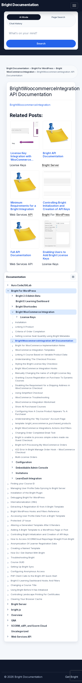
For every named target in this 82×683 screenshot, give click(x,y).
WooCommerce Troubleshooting (32, 397)
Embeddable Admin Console (32, 467)
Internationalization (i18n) (24, 502)
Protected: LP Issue (21, 520)
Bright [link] (46, 214)
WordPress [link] (63, 214)
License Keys (28, 317)
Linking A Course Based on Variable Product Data (41, 354)
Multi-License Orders (26, 457)
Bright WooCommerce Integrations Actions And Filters (43, 428)
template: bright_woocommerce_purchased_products (43, 423)
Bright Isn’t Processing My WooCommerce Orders (41, 444)
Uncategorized (19, 631)
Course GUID (17, 562)
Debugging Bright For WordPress (28, 497)
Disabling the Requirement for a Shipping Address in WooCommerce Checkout (42, 387)
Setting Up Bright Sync (22, 566)
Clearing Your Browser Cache (26, 599)
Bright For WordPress (23, 291)
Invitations (22, 473)
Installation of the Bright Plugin (27, 492)
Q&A (13, 620)
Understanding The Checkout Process (35, 359)
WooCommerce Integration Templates (35, 350)
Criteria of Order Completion (30, 331)
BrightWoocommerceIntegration (30, 104)
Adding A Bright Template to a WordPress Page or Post (39, 529)
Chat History (15, 23)
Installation (20, 322)
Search (41, 43)
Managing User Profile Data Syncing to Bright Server (38, 488)
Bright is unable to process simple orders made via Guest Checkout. (41, 439)
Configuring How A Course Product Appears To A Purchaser (41, 413)
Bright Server (19, 604)
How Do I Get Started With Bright (28, 552)
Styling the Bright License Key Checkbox (36, 363)
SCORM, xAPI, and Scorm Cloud (29, 625)
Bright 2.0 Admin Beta (28, 296)
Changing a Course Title (23, 585)
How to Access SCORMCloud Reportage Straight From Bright (42, 539)
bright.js (16, 609)
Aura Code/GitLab (21, 285)
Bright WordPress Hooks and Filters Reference (35, 511)
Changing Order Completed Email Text (35, 432)
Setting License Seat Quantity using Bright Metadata (42, 336)
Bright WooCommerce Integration (35, 312)
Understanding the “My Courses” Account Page (40, 418)
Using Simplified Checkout (29, 392)
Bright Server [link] (50, 165)
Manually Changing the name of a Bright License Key (43, 373)
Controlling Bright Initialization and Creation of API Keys (39, 534)
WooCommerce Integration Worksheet (35, 402)
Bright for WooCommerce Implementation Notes (40, 345)
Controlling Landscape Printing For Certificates (35, 594)
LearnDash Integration (29, 478)
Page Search (58, 17)
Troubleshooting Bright (22, 557)
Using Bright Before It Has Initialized (29, 589)
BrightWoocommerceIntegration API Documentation (44, 340)
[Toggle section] (8, 285)
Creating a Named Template (25, 548)
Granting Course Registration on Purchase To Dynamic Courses (44, 379)
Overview (16, 615)
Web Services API (21, 636)
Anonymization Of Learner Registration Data (34, 543)
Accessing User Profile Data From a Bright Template (38, 516)
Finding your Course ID (23, 483)
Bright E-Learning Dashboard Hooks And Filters (35, 580)
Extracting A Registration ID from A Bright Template (37, 506)
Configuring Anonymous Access (28, 571)
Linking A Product (24, 326)
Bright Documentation (20, 5)
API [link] (30, 214)
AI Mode (23, 17)
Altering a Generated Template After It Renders (35, 525)
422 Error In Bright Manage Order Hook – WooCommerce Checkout (45, 451)
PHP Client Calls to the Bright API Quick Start (34, 576)
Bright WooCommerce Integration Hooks (36, 368)
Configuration (24, 462)
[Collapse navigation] (73, 277)
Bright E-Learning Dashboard (32, 301)
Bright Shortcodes (26, 306)
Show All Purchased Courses (30, 406)
